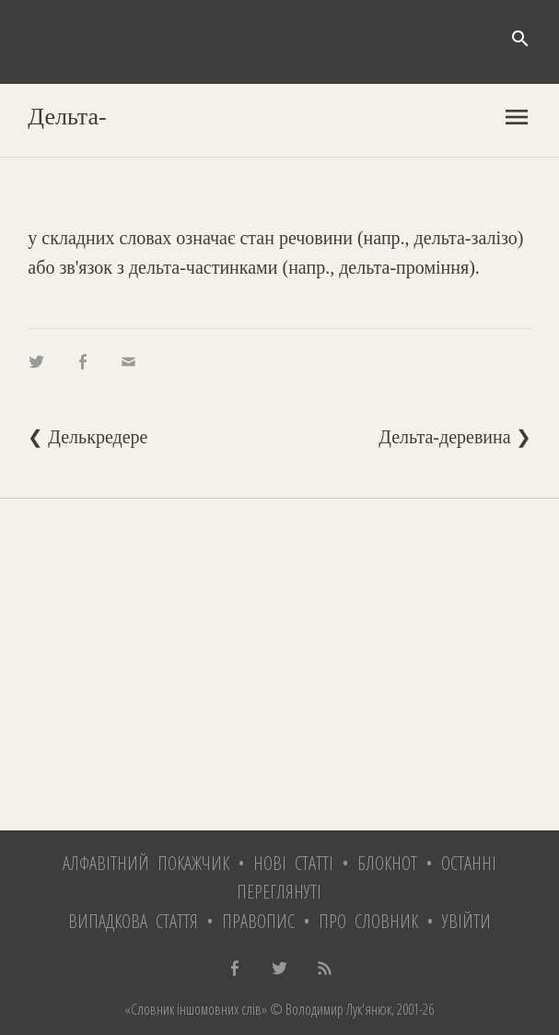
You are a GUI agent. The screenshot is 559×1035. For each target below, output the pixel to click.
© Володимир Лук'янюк (329, 1009)
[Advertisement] (279, 664)
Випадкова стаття (133, 921)
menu (516, 117)
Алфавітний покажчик (146, 863)
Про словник (368, 921)
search (520, 39)
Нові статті (293, 863)
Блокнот (387, 863)
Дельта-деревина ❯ (454, 437)
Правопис (258, 921)
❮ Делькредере (87, 437)
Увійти (466, 921)
